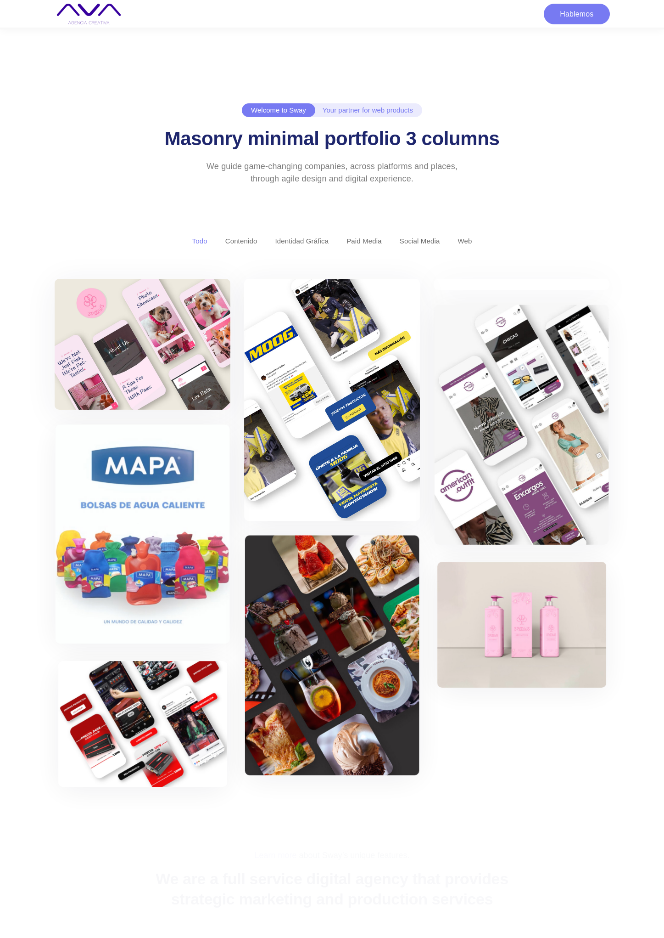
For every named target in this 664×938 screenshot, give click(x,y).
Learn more (276, 855)
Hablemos (576, 14)
